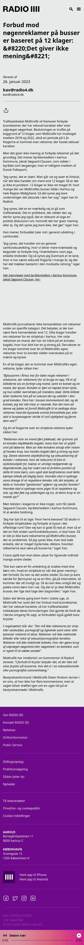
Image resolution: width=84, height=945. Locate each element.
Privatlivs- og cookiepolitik (21, 808)
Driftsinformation (15, 737)
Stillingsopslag (13, 762)
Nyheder (9, 784)
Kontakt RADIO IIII (16, 722)
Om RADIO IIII (13, 715)
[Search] (58, 9)
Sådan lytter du (13, 777)
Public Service (12, 745)
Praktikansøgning (15, 769)
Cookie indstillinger (16, 816)
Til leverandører (14, 801)
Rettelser (9, 730)
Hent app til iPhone (33, 875)
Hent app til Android (34, 879)
